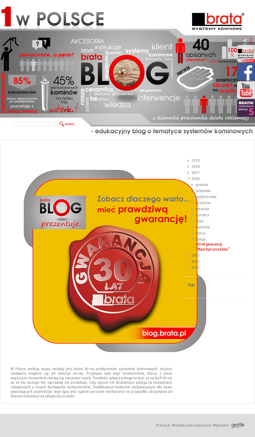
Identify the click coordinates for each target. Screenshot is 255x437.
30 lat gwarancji (209, 244)
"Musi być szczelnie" (213, 249)
